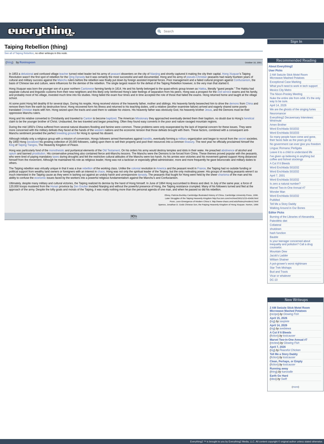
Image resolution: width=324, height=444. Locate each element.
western (99, 130)
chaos (101, 171)
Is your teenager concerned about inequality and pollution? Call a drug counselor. (291, 244)
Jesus (208, 109)
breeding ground (66, 133)
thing (9, 62)
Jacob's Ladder (279, 255)
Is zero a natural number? (285, 183)
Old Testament (111, 150)
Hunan (54, 186)
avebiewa (285, 328)
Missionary (141, 118)
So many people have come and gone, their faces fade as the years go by (293, 138)
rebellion (87, 168)
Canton (87, 118)
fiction (274, 335)
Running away (279, 368)
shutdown (275, 229)
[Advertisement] (162, 11)
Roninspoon (27, 62)
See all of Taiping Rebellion (19, 53)
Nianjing (155, 73)
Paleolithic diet (278, 220)
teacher (63, 73)
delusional (27, 73)
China (249, 103)
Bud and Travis (279, 271)
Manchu (62, 80)
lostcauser (289, 335)
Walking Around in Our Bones (287, 208)
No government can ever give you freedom (295, 144)
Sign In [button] (296, 41)
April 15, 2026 (278, 318)
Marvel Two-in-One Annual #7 (287, 187)
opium (12, 153)
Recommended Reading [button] (296, 60)
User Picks (275, 70)
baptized (111, 118)
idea (273, 379)
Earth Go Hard (279, 375)
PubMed (275, 200)
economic (40, 177)
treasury (189, 141)
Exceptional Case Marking (285, 82)
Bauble (274, 237)
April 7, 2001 (277, 175)
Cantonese (87, 88)
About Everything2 (281, 66)
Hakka (202, 88)
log (272, 321)
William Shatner (279, 259)
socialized (33, 141)
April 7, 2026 (278, 347)
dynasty (142, 174)
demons (234, 103)
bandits (147, 138)
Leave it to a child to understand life (291, 152)
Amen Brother (278, 124)
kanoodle (287, 371)
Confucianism (242, 80)
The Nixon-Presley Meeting (286, 94)
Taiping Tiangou (27, 145)
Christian (27, 109)
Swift (284, 379)
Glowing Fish (291, 314)
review (275, 342)
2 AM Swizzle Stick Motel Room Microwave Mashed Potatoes (289, 76)
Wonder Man (277, 191)
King (11, 145)
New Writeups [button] (296, 300)
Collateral (275, 225)
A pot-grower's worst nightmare (288, 263)
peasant (115, 73)
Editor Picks (276, 212)
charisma (223, 174)
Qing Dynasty (77, 77)
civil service (224, 91)
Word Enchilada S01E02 (284, 128)
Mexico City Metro (280, 90)
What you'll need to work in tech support (293, 86)
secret (242, 138)
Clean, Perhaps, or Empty (286, 361)
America (161, 168)
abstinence (227, 150)
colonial (135, 168)
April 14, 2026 (278, 105)
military (182, 138)
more (295, 386)
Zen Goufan (81, 186)
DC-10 (274, 279)
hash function (278, 233)
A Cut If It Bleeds (280, 163)
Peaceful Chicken (289, 350)
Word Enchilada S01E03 (284, 132)
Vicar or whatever (280, 275)
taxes (55, 156)
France (201, 168)
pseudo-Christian (197, 77)
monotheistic (56, 150)
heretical (249, 118)
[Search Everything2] (200, 31)
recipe (274, 314)
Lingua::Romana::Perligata (286, 148)
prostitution (38, 153)
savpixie (284, 321)
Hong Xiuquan (230, 73)
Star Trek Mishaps (281, 267)
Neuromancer (278, 113)
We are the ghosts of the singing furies (293, 109)
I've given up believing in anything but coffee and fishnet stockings (292, 158)
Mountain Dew (278, 251)
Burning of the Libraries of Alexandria (292, 216)
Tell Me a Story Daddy (283, 204)
